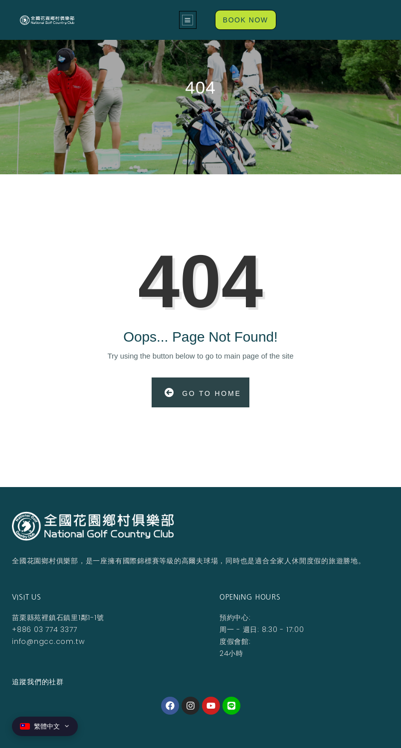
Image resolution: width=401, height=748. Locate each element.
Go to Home (203, 392)
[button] (188, 20)
